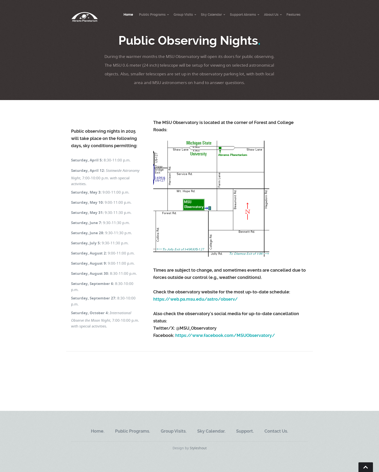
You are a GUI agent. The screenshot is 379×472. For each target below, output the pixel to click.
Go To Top (365, 467)
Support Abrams (243, 14)
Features (293, 14)
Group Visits (183, 14)
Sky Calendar (211, 14)
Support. (245, 431)
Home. (97, 431)
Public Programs (152, 14)
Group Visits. (174, 431)
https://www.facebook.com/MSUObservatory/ (225, 335)
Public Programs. (132, 431)
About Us (271, 14)
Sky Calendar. (211, 431)
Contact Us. (276, 431)
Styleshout (198, 448)
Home (128, 14)
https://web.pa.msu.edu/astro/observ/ (195, 299)
